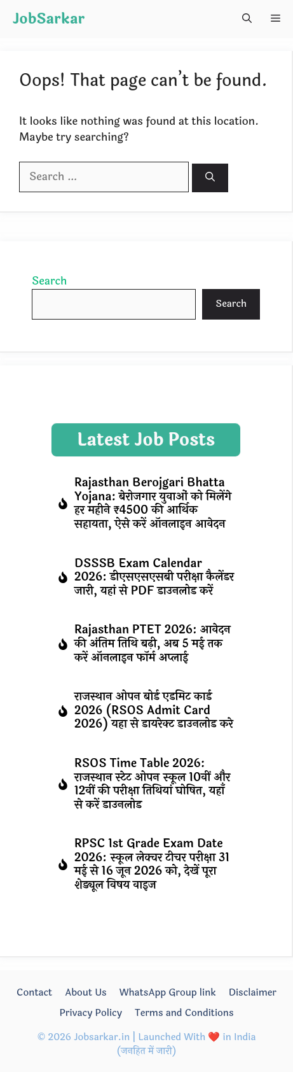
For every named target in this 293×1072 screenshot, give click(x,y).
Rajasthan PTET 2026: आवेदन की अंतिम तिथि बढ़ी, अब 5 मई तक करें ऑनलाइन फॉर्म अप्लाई (152, 643)
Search (49, 281)
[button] (247, 19)
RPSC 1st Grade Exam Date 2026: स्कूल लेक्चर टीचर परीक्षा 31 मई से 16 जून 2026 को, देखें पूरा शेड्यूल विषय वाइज (151, 864)
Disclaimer (252, 992)
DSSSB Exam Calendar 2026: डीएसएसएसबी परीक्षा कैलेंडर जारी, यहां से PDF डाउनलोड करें (154, 577)
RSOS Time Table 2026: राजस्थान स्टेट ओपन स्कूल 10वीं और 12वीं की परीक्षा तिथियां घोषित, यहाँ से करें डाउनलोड (152, 784)
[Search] (210, 178)
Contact (34, 992)
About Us (85, 992)
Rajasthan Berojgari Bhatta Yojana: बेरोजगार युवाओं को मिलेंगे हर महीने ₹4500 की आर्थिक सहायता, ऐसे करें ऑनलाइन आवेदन (152, 503)
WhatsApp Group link (167, 992)
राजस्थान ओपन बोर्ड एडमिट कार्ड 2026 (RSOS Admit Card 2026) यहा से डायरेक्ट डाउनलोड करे (153, 710)
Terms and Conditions (184, 1013)
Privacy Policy (90, 1013)
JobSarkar (49, 19)
